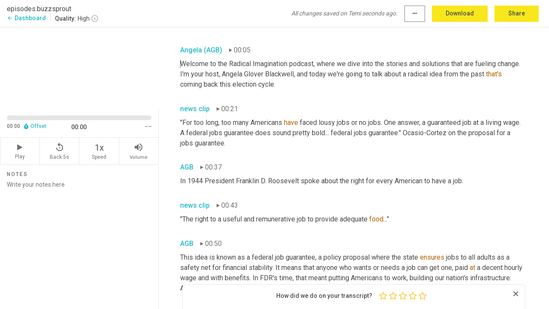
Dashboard (26, 18)
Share (516, 13)
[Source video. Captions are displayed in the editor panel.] (79, 67)
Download (460, 13)
